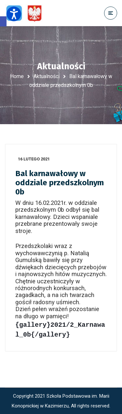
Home (17, 76)
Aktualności (47, 76)
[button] (3, 21)
